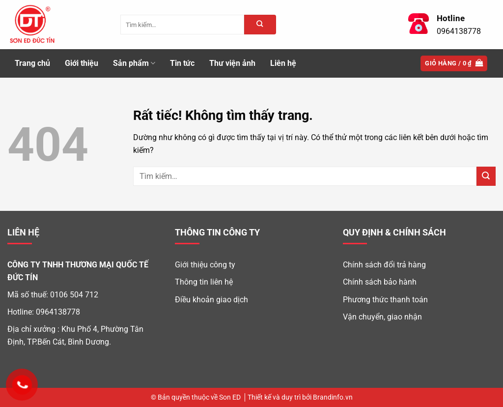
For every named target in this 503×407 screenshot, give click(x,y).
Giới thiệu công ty (205, 264)
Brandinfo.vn (333, 397)
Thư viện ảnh (232, 63)
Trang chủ (32, 63)
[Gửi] (486, 176)
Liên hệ (283, 63)
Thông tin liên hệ (204, 282)
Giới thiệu (81, 63)
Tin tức (182, 63)
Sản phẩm (134, 63)
